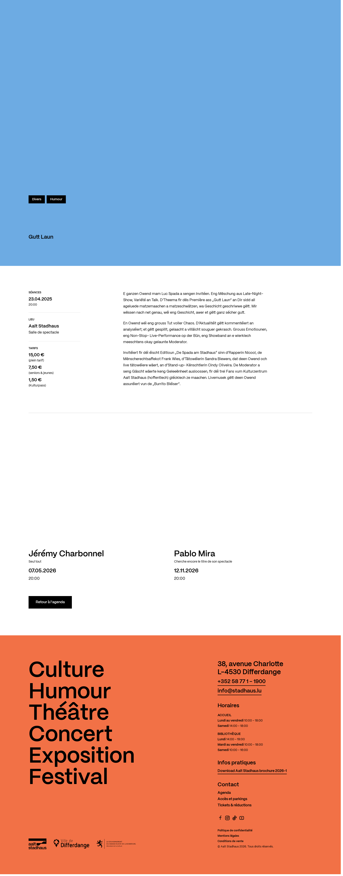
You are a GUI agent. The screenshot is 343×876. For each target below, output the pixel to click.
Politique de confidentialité (235, 830)
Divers (36, 199)
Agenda (224, 793)
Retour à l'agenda (50, 602)
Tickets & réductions (235, 805)
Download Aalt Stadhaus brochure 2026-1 (252, 771)
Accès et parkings (232, 799)
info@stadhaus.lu (240, 691)
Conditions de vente (230, 841)
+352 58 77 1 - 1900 (242, 681)
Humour (56, 199)
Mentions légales (228, 836)
